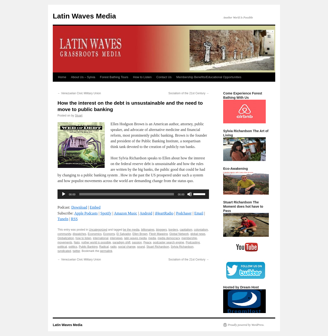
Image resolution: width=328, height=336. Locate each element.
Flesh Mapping (158, 234)
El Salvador (123, 234)
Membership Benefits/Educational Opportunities (208, 77)
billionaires (148, 229)
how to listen (83, 238)
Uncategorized (98, 229)
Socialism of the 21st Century (188, 93)
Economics (95, 234)
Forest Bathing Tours (114, 77)
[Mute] (189, 194)
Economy (109, 234)
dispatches (79, 234)
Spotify (105, 213)
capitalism (186, 229)
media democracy (169, 238)
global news (197, 234)
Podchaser (184, 213)
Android (146, 213)
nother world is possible (96, 242)
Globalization (66, 238)
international (100, 238)
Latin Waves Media (84, 16)
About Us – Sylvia (83, 77)
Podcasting (193, 242)
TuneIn (63, 219)
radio (113, 246)
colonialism (201, 229)
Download (79, 207)
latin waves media (135, 238)
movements (65, 242)
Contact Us (164, 77)
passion (137, 242)
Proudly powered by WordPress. (246, 325)
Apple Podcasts (86, 213)
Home (62, 77)
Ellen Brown (139, 234)
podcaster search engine (168, 242)
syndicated (64, 251)
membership (189, 238)
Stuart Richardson (157, 246)
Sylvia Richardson (182, 246)
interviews (116, 238)
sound (141, 246)
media (152, 238)
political (62, 246)
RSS (74, 219)
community (64, 234)
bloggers (161, 229)
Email (198, 213)
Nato (77, 242)
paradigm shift (121, 242)
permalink (106, 251)
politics (73, 246)
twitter (76, 251)
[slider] (126, 194)
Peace (147, 242)
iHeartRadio (164, 213)
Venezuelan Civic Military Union (79, 93)
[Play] (63, 194)
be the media (131, 229)
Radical (104, 246)
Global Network (179, 234)
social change (126, 246)
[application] (133, 194)
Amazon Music (125, 213)
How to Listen (142, 77)
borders (173, 229)
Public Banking (88, 246)
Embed (95, 207)
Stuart (78, 115)
